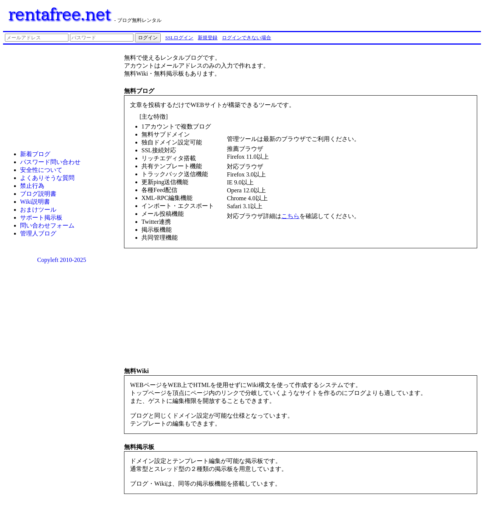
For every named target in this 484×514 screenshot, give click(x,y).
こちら (290, 216)
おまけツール (38, 209)
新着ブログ (35, 154)
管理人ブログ (38, 233)
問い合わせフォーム (47, 225)
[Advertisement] (384, 14)
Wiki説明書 (35, 201)
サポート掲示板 (41, 217)
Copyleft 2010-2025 (61, 260)
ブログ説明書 (38, 193)
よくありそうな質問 (47, 178)
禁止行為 (32, 186)
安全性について (41, 170)
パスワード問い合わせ (50, 162)
